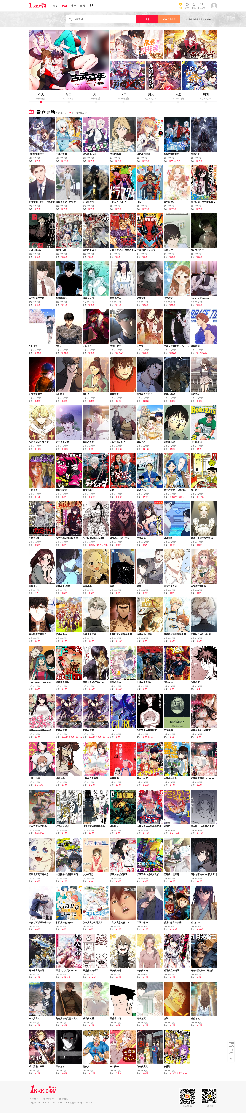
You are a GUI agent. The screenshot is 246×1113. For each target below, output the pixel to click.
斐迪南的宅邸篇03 (176, 497)
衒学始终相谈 (62, 826)
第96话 (37, 881)
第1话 (171, 689)
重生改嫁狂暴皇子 (37, 634)
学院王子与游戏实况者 (148, 874)
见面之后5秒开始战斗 (93, 682)
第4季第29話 (201, 353)
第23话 (64, 257)
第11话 (199, 305)
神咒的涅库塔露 (171, 970)
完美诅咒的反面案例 (201, 634)
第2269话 (173, 929)
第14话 (64, 1025)
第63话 (145, 305)
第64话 (118, 305)
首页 (55, 5)
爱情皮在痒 (115, 298)
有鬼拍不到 (88, 490)
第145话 (118, 641)
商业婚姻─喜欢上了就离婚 (42, 202)
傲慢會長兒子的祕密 (66, 202)
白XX (58, 346)
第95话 (37, 401)
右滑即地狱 (169, 442)
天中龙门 (141, 346)
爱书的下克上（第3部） (175, 490)
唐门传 (86, 394)
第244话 (145, 449)
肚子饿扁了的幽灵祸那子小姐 (205, 202)
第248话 (145, 785)
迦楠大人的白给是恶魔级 (149, 826)
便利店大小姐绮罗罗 (93, 922)
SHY (139, 202)
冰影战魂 (195, 394)
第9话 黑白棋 (147, 737)
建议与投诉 (48, 1099)
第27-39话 (92, 977)
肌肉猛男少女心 (144, 394)
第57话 (91, 641)
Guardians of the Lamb (40, 682)
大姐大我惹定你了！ (120, 922)
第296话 (91, 689)
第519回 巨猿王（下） (178, 1073)
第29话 (118, 209)
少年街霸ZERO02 (42, 833)
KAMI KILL (35, 538)
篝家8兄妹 (61, 250)
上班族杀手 (34, 490)
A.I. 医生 (33, 346)
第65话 (199, 881)
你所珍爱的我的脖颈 (147, 730)
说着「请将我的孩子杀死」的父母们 (100, 826)
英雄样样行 (61, 298)
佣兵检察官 (88, 202)
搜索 (147, 19)
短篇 (198, 689)
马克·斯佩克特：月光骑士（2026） (207, 970)
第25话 (91, 401)
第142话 (91, 785)
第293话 (145, 209)
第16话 (91, 593)
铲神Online (61, 634)
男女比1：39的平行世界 (202, 826)
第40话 (199, 785)
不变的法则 (115, 970)
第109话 (65, 449)
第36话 (64, 593)
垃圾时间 (195, 346)
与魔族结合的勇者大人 (67, 1018)
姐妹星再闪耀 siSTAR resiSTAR (206, 778)
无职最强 (87, 346)
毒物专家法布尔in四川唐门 (204, 874)
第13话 (37, 257)
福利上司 (33, 586)
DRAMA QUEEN (118, 202)
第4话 (117, 593)
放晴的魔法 (196, 682)
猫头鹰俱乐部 (89, 154)
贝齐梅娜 (168, 730)
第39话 (145, 353)
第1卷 (171, 737)
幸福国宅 (114, 778)
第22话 (118, 545)
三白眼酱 (114, 1066)
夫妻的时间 (142, 970)
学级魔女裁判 (62, 682)
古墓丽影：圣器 (144, 634)
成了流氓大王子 (36, 1066)
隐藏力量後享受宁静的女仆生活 (206, 538)
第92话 (118, 929)
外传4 (37, 593)
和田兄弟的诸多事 (64, 922)
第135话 (145, 161)
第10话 (118, 881)
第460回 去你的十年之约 (72, 737)
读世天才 (168, 250)
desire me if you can (200, 298)
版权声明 (63, 1099)
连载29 (118, 1073)
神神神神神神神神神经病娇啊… (44, 730)
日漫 (82, 5)
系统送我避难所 (171, 154)
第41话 (64, 641)
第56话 (91, 161)
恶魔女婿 (141, 298)
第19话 (145, 593)
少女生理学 (88, 874)
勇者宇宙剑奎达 (36, 970)
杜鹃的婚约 (115, 682)
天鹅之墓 (60, 1066)
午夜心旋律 (61, 154)
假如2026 (168, 682)
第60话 (91, 305)
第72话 (172, 977)
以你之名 (141, 442)
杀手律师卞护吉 (36, 298)
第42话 (118, 785)
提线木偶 (60, 778)
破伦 (139, 586)
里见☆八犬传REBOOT (67, 970)
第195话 (172, 209)
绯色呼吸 (168, 538)
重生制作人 (169, 202)
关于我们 (34, 1099)
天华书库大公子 (117, 442)
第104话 (199, 929)
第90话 (64, 401)
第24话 (118, 401)
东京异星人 (34, 1018)
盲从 (112, 586)
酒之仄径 (195, 490)
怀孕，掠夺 (142, 922)
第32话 (172, 641)
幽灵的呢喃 (115, 154)
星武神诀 (141, 538)
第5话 (144, 257)
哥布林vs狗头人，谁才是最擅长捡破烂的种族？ (108, 545)
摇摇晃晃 (87, 586)
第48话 (199, 161)
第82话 (37, 689)
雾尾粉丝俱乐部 (171, 874)
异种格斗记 (115, 1018)
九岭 (112, 490)
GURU (113, 730)
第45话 (118, 161)
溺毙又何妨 (88, 298)
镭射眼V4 (114, 826)
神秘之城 (195, 1018)
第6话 (90, 449)
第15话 (37, 977)
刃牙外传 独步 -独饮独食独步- (124, 250)
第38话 (199, 641)
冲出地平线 (196, 442)
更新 (64, 5)
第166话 (38, 353)
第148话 (38, 449)
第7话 (117, 737)
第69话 (64, 785)
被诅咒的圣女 (197, 250)
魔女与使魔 (142, 778)
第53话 (199, 257)
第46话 (64, 1073)
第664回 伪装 (174, 161)
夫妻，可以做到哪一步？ (41, 922)
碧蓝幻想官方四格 (172, 922)
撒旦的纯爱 (88, 1018)
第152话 (145, 833)
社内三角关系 (170, 586)
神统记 (167, 826)
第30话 (37, 161)
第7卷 (198, 449)
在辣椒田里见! (63, 586)
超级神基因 (61, 730)
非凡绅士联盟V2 (145, 682)
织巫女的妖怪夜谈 (118, 874)
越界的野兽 (88, 442)
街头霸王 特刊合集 (38, 826)
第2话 (171, 593)
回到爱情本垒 (35, 394)
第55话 (64, 881)
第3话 (90, 257)
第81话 (37, 641)
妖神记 (167, 1066)
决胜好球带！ (116, 346)
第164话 (118, 449)
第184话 (118, 497)
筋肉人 (86, 1066)
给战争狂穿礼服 (198, 586)
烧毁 (166, 1018)
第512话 (91, 1073)
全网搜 (169, 19)
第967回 (145, 545)
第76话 (172, 449)
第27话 (199, 1025)
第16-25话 (39, 785)
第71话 (145, 497)
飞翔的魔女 (142, 1066)
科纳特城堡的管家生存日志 (177, 634)
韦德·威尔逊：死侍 (146, 250)
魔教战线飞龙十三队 (120, 538)
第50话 (64, 209)
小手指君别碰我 (90, 778)
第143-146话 (174, 833)
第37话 (145, 929)
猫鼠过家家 (61, 490)
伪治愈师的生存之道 (39, 442)
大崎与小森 (34, 778)
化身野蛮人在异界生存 (121, 634)
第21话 (172, 545)
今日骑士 (60, 394)
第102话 (172, 353)
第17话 (37, 305)
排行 (73, 5)
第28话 (91, 209)
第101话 (91, 497)
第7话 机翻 (66, 977)
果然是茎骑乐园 (90, 970)
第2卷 (90, 881)
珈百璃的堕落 (143, 154)
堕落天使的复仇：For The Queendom (182, 346)
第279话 (199, 833)
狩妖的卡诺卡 (89, 250)
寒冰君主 (195, 154)
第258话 (118, 689)
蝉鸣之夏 (141, 1018)
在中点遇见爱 (62, 442)
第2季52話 (119, 353)
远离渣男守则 (89, 634)
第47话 (37, 737)
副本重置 (114, 394)
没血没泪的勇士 (36, 154)
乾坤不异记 (169, 394)
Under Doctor (35, 250)
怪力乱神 (195, 922)
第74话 (64, 305)
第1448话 (200, 497)
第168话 (65, 353)
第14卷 (37, 497)
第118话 (65, 161)
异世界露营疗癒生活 (39, 874)
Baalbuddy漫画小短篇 (93, 538)
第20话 (37, 545)
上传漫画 (231, 1051)
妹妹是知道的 (170, 778)
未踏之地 (141, 490)
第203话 (145, 401)
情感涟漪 (168, 298)
